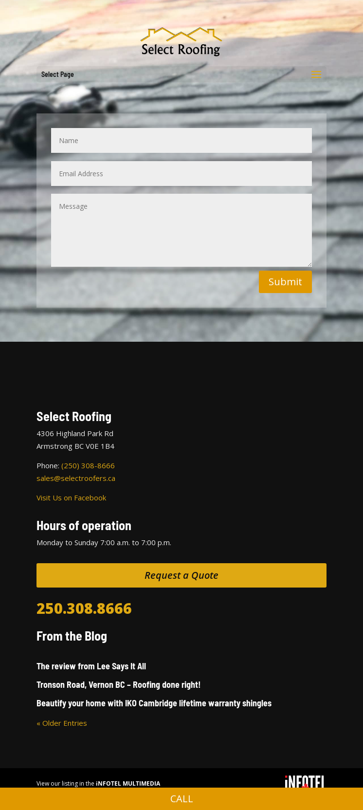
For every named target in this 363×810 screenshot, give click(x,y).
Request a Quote (181, 575)
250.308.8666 (84, 608)
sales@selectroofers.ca (75, 478)
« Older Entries (61, 723)
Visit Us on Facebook (71, 497)
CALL (181, 798)
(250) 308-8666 (88, 465)
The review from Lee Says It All (91, 666)
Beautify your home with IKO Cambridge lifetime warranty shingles (154, 703)
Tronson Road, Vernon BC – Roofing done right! (118, 684)
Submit (285, 281)
